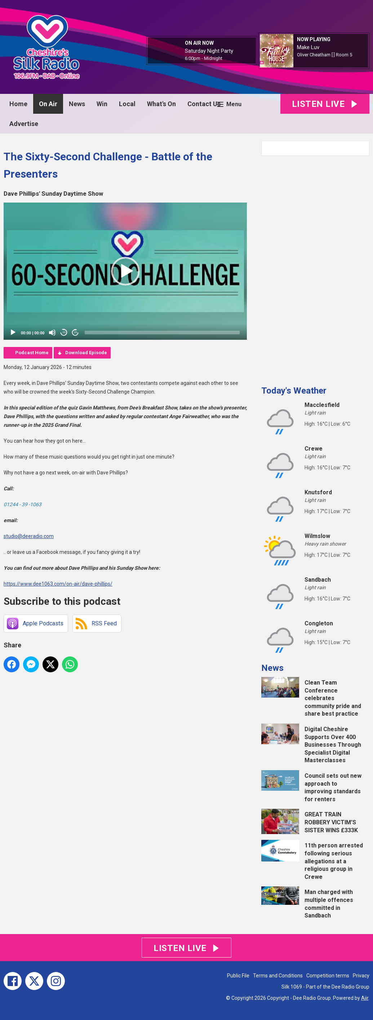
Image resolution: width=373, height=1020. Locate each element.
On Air (48, 104)
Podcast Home (32, 352)
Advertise (23, 123)
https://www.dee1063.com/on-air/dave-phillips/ (58, 584)
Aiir (364, 998)
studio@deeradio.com (29, 536)
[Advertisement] (315, 268)
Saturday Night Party (209, 51)
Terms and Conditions (278, 975)
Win (102, 104)
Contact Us (204, 104)
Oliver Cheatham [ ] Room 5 (324, 54)
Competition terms (327, 975)
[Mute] (52, 332)
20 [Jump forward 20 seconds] (75, 332)
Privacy (361, 975)
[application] (125, 271)
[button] (125, 271)
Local (127, 104)
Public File (238, 975)
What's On (161, 104)
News (77, 104)
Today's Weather (294, 391)
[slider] (162, 332)
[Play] (13, 332)
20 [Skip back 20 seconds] (64, 332)
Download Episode (86, 352)
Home (18, 104)
